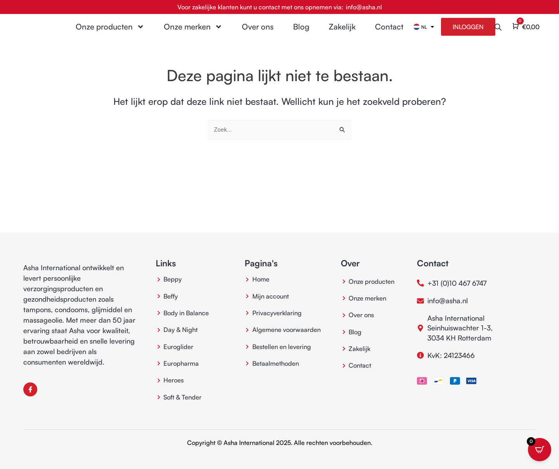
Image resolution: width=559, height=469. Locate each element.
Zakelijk (342, 32)
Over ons (258, 32)
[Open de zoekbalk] (498, 32)
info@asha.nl (364, 7)
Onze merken (193, 32)
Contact (389, 32)
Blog (301, 32)
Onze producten (110, 32)
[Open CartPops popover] (539, 449)
